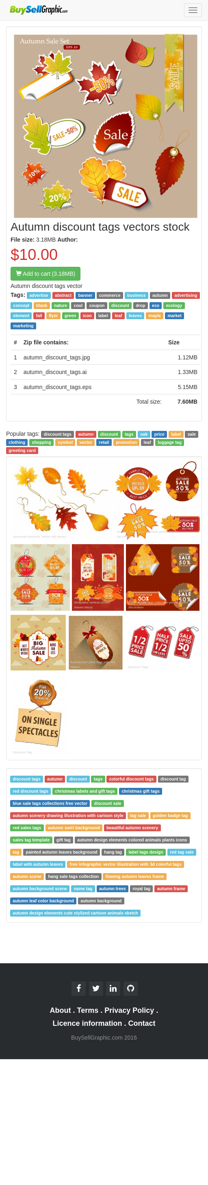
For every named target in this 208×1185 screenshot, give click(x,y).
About (60, 1010)
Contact (142, 1023)
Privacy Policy (129, 1010)
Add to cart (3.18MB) (45, 273)
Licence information (87, 1023)
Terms (88, 1010)
